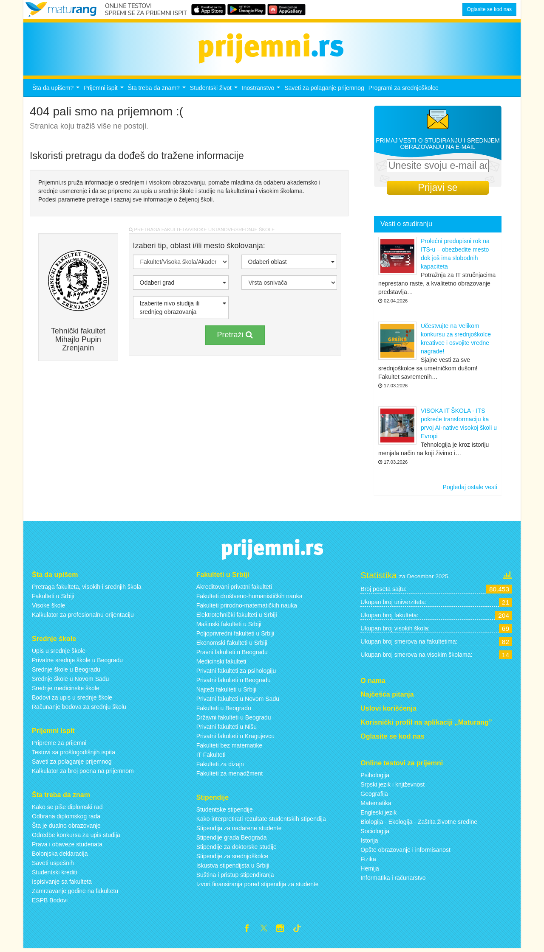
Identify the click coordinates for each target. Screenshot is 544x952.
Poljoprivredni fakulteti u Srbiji (235, 635)
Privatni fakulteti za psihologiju (236, 673)
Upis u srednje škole (58, 653)
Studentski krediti (54, 874)
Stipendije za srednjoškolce (232, 858)
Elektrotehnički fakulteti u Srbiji (236, 617)
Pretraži (234, 337)
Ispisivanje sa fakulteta (62, 883)
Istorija (369, 842)
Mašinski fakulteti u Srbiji (228, 626)
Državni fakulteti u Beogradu (233, 719)
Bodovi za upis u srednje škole (72, 700)
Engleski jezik (378, 814)
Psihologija (374, 777)
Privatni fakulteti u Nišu (226, 729)
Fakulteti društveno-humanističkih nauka (249, 598)
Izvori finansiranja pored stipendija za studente (257, 886)
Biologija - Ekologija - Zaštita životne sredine (418, 823)
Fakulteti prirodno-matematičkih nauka (246, 607)
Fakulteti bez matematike (229, 747)
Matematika (375, 805)
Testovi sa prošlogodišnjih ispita (73, 754)
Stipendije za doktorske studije (236, 849)
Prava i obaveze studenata (67, 846)
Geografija (374, 795)
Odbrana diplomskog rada (66, 818)
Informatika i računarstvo (392, 879)
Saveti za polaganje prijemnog (324, 90)
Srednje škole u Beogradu (66, 672)
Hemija (369, 870)
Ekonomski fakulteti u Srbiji (231, 645)
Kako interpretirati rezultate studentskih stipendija (261, 821)
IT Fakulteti (211, 757)
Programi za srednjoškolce (403, 90)
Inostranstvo (262, 92)
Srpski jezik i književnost (392, 786)
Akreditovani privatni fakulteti (234, 589)
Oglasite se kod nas (489, 9)
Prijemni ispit (104, 92)
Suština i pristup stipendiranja (235, 877)
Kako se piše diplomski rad (67, 809)
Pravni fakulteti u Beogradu (232, 654)
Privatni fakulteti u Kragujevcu (235, 738)
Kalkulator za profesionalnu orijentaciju (83, 617)
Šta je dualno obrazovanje (66, 827)
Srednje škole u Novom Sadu (70, 681)
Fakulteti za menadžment (229, 775)
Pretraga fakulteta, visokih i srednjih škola (87, 589)
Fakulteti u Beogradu (223, 710)
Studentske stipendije (224, 812)
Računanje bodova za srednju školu (79, 709)
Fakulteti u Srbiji (53, 598)
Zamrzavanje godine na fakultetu (75, 893)
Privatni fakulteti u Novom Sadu (237, 701)
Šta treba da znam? (158, 92)
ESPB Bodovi (50, 902)
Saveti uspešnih (53, 865)
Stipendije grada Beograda (231, 840)
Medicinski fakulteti (221, 663)
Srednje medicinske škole (65, 690)
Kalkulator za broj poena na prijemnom (83, 773)
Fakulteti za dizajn (220, 766)
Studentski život (215, 92)
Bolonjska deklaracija (60, 855)
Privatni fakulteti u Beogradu (233, 682)
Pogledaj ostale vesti (470, 489)
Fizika (368, 861)
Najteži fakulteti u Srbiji (226, 691)
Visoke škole (48, 607)
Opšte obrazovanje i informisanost (405, 851)
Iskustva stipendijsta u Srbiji (232, 868)
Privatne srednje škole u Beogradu (77, 662)
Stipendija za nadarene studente (239, 830)
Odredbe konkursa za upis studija (76, 837)
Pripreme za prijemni (59, 745)
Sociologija (374, 833)
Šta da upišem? (57, 92)
